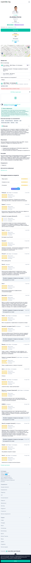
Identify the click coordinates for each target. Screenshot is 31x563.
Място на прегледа (5, 62)
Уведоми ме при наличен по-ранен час (12, 105)
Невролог (3, 500)
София (2, 520)
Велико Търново (4, 536)
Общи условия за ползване (6, 478)
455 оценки (15, 38)
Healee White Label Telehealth (13, 551)
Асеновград (3, 528)
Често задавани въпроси (6, 477)
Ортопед (3, 505)
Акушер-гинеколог (5, 487)
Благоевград (3, 530)
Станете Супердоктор (5, 475)
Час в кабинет (10, 24)
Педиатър (3, 492)
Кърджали (3, 544)
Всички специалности (5, 513)
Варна (2, 525)
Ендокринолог (4, 489)
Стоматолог (3, 511)
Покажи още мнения (5, 465)
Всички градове (4, 547)
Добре (15, 561)
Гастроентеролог (4, 497)
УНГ (2, 495)
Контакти (3, 481)
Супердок (4, 474)
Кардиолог (3, 508)
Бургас (2, 533)
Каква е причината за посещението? (9, 77)
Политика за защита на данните (8, 480)
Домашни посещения (19, 24)
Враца (2, 539)
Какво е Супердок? (5, 472)
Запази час (15, 30)
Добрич (2, 541)
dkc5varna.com (4, 170)
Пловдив (3, 522)
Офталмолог (3, 503)
